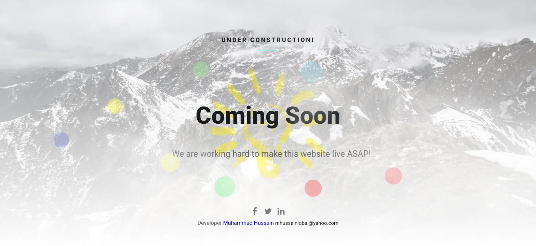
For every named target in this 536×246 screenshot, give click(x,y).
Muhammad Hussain (248, 223)
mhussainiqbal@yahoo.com (306, 223)
